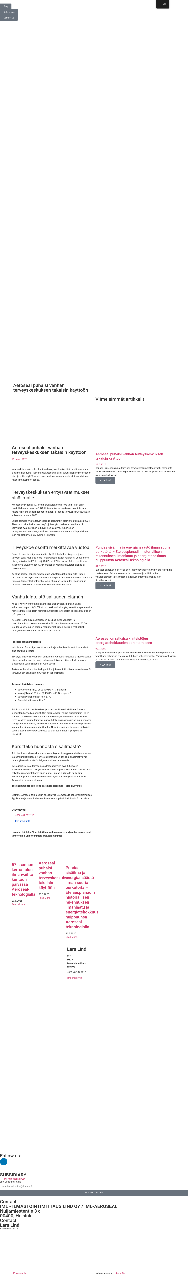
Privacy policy (20, 1273)
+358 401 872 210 (24, 815)
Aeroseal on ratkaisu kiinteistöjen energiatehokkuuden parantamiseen (123, 640)
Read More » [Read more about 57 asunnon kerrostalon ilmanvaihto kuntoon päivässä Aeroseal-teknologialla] (18, 904)
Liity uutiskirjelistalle (10, 1182)
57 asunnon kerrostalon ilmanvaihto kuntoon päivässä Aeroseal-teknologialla (23, 879)
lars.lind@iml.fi (23, 821)
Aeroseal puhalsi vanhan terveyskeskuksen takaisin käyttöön (55, 875)
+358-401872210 (9, 1228)
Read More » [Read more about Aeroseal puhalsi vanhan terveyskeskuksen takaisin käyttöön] (45, 897)
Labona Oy (119, 1273)
